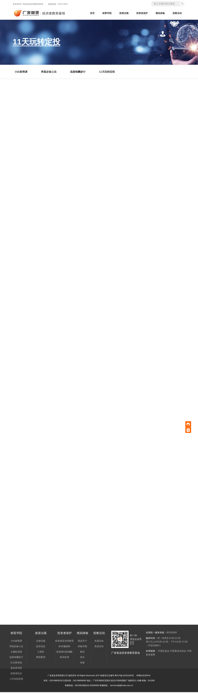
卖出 (82, 658)
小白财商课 (16, 641)
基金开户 (82, 641)
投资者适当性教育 (64, 641)
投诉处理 (64, 658)
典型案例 (40, 658)
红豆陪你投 (16, 663)
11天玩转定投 (16, 679)
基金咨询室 (16, 669)
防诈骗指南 (64, 647)
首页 (92, 13)
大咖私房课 (16, 652)
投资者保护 (142, 13)
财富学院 (107, 13)
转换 (82, 663)
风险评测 (82, 647)
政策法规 (124, 13)
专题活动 (99, 641)
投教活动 (177, 13)
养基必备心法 (16, 647)
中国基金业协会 (178, 652)
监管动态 (40, 647)
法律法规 (40, 641)
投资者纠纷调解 (64, 652)
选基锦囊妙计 (16, 658)
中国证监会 (163, 652)
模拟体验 (160, 13)
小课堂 (40, 652)
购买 (82, 652)
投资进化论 (16, 674)
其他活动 (99, 647)
